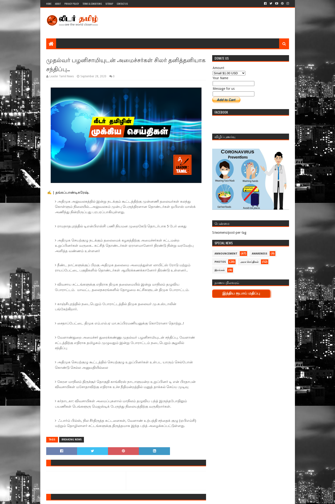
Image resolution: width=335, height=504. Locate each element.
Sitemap (109, 3)
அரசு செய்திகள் (249, 261)
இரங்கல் (220, 270)
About (58, 3)
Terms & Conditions (92, 3)
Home (48, 3)
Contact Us (122, 3)
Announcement (226, 253)
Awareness (259, 253)
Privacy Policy (71, 3)
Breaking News (72, 439)
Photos (220, 261)
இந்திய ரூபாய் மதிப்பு (241, 293)
